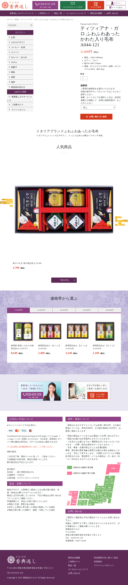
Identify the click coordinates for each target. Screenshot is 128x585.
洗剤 (13, 77)
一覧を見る (64, 280)
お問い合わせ (112, 13)
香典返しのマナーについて (22, 13)
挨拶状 (84, 85)
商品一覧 (58, 13)
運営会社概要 (96, 13)
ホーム (10, 19)
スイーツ (15, 52)
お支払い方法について (21, 419)
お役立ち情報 (20, 92)
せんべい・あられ (19, 57)
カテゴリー (20, 32)
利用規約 (98, 562)
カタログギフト (18, 42)
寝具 (17, 19)
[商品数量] (83, 78)
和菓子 (14, 67)
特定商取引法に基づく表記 (106, 558)
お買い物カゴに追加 (98, 117)
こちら (114, 91)
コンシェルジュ (19, 110)
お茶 (13, 37)
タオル (14, 62)
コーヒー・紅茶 (18, 47)
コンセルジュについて (76, 13)
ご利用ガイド (44, 13)
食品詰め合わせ (18, 87)
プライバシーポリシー (104, 565)
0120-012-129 (17, 573)
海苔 (13, 82)
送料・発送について (78, 419)
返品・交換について (20, 483)
